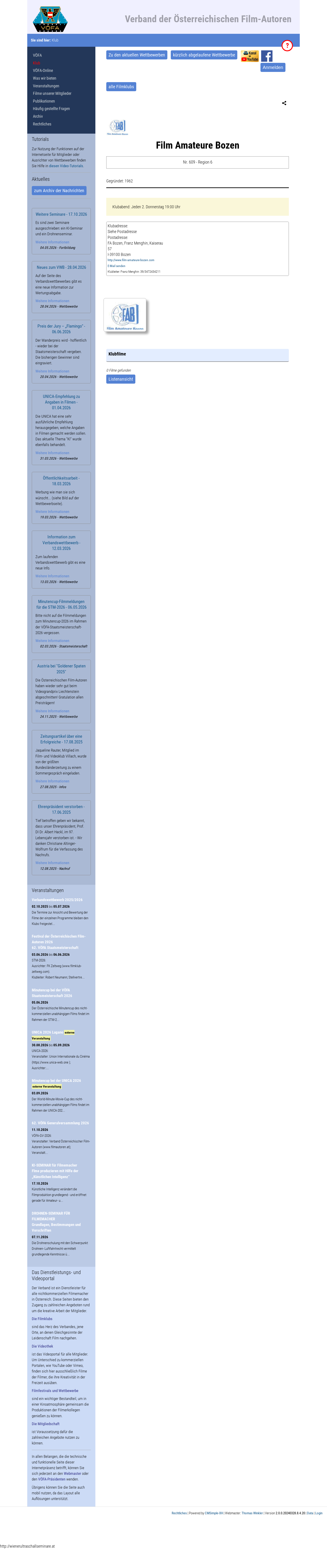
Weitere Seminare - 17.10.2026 (61, 214)
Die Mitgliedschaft (45, 1424)
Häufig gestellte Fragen (51, 108)
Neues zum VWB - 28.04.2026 (61, 267)
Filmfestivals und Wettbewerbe (55, 1390)
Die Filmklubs (42, 1318)
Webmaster (72, 1473)
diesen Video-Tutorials (66, 166)
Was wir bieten (44, 78)
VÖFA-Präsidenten (51, 1479)
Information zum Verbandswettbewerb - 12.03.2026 (61, 542)
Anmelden (273, 67)
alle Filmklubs (121, 86)
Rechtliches (42, 124)
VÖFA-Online (43, 70)
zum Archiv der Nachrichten (59, 190)
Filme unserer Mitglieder (52, 93)
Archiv (38, 116)
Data (310, 1513)
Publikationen (44, 101)
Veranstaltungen (46, 85)
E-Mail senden (116, 266)
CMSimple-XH (214, 1513)
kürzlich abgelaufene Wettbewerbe (204, 55)
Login (318, 1513)
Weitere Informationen (52, 242)
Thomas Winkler (252, 1513)
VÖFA (37, 55)
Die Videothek (42, 1346)
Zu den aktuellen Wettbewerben (137, 55)
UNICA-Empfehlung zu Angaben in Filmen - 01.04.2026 (61, 402)
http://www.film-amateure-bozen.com (131, 260)
